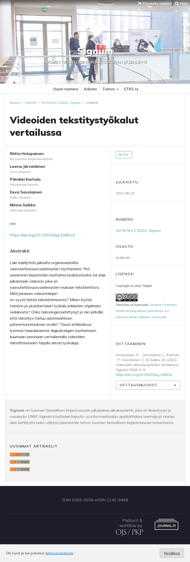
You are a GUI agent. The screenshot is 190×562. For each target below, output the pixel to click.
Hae (181, 3)
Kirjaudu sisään (154, 3)
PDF (125, 154)
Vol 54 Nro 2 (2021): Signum (61, 102)
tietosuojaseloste (59, 553)
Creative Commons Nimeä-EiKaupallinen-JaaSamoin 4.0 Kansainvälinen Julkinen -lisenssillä (146, 311)
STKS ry (131, 88)
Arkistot (30, 102)
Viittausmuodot (138, 385)
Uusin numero (65, 88)
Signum (95, 51)
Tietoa (109, 88)
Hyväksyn (172, 553)
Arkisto (90, 88)
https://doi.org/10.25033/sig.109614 (42, 235)
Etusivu (15, 102)
